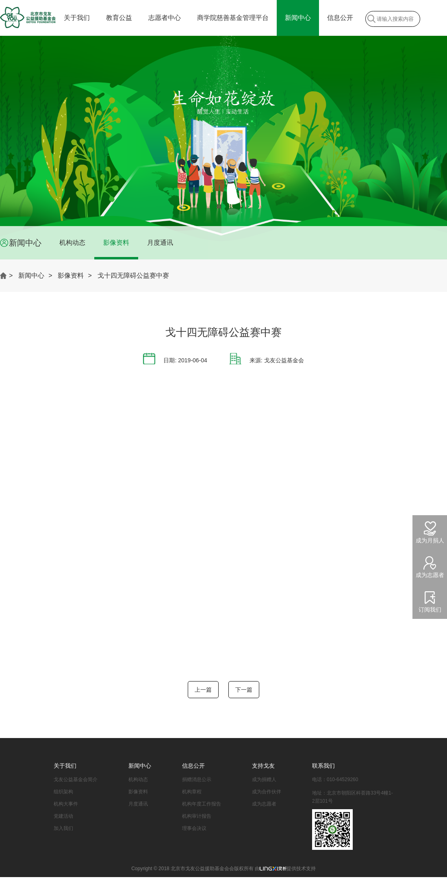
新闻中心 (298, 17)
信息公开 (340, 17)
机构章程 (192, 792)
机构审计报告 (196, 816)
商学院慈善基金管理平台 (233, 17)
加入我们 (63, 828)
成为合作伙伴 (266, 792)
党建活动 (63, 816)
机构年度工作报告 (201, 804)
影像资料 (116, 242)
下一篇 (243, 689)
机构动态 (72, 242)
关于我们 (77, 17)
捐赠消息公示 (196, 779)
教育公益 (119, 17)
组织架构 (63, 792)
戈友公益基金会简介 (76, 779)
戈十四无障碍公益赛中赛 (133, 275)
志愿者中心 (164, 17)
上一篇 (203, 689)
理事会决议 (194, 828)
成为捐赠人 (264, 779)
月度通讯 (160, 242)
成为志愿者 (264, 804)
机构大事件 (66, 804)
